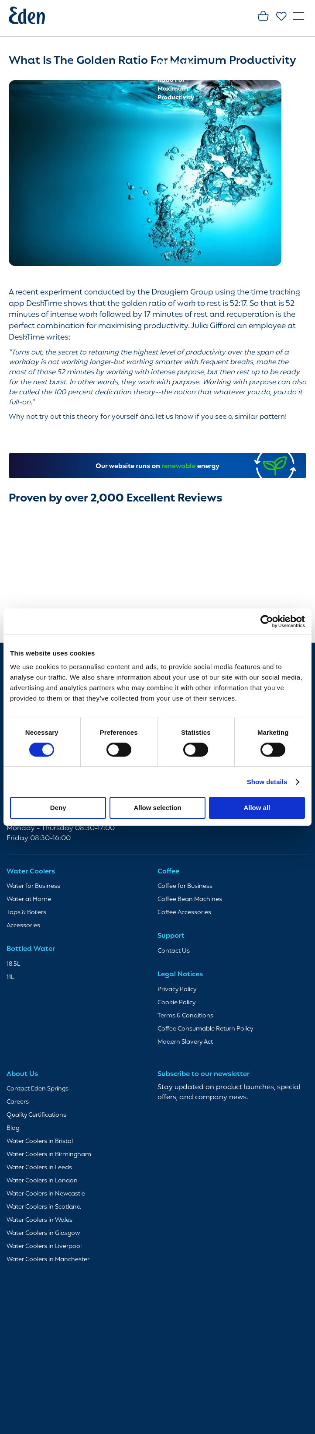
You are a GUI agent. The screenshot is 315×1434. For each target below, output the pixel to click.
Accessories (23, 925)
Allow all (256, 807)
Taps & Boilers (26, 912)
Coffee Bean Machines (190, 899)
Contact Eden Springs (37, 1089)
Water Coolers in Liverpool (44, 1246)
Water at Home (29, 899)
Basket (263, 17)
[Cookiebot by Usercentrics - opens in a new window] (267, 621)
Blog (164, 54)
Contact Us (174, 951)
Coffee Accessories (184, 912)
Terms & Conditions (185, 1015)
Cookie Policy (176, 1002)
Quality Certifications (36, 1115)
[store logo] (33, 17)
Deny (58, 807)
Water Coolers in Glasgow (43, 1233)
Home (167, 45)
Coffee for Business (185, 886)
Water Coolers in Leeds (39, 1167)
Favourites (282, 17)
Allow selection (157, 807)
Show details (267, 781)
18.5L (13, 964)
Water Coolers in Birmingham (49, 1154)
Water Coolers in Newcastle (46, 1194)
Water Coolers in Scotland (44, 1207)
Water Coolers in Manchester (48, 1259)
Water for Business (33, 886)
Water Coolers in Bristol (40, 1141)
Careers (18, 1102)
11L (10, 977)
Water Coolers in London (42, 1180)
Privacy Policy (177, 989)
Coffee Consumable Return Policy (205, 1029)
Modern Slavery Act (185, 1042)
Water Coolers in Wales (39, 1220)
